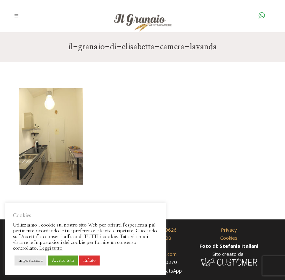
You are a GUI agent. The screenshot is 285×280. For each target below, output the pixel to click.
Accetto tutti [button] (63, 260)
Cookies (229, 238)
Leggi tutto (51, 248)
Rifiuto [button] (89, 260)
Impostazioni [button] (30, 260)
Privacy (229, 230)
